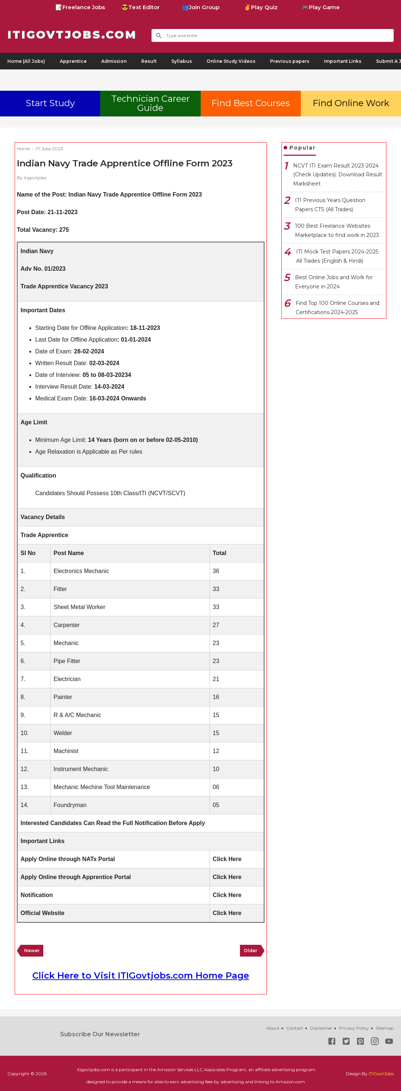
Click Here (227, 859)
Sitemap (385, 1028)
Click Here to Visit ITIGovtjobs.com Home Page (140, 975)
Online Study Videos (231, 61)
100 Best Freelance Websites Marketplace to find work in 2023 (337, 230)
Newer (32, 950)
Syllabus (181, 61)
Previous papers (289, 61)
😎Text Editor (140, 7)
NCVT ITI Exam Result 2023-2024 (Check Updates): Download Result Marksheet (337, 174)
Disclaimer (321, 1028)
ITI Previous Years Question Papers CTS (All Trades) (330, 205)
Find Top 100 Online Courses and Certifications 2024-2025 (337, 308)
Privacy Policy (354, 1028)
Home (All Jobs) (26, 61)
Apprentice (73, 61)
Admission (114, 61)
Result (149, 61)
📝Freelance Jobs (80, 7)
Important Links (342, 61)
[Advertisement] (200, 78)
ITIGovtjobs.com (72, 34)
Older (250, 950)
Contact (294, 1028)
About (273, 1028)
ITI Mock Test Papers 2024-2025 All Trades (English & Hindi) (337, 256)
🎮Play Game (321, 7)
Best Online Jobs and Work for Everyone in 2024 (334, 282)
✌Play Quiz (261, 7)
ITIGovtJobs (381, 1073)
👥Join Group (200, 7)
